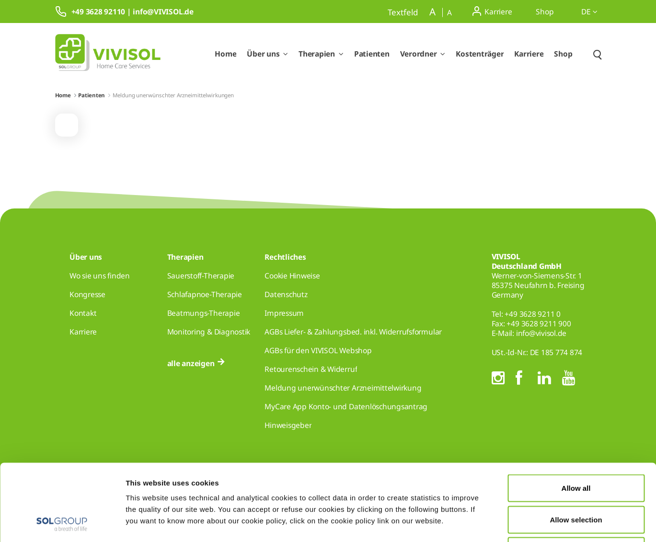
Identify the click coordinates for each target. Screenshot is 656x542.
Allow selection (576, 448)
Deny (576, 479)
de (589, 11)
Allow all (576, 416)
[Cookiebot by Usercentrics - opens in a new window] (62, 523)
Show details (497, 523)
